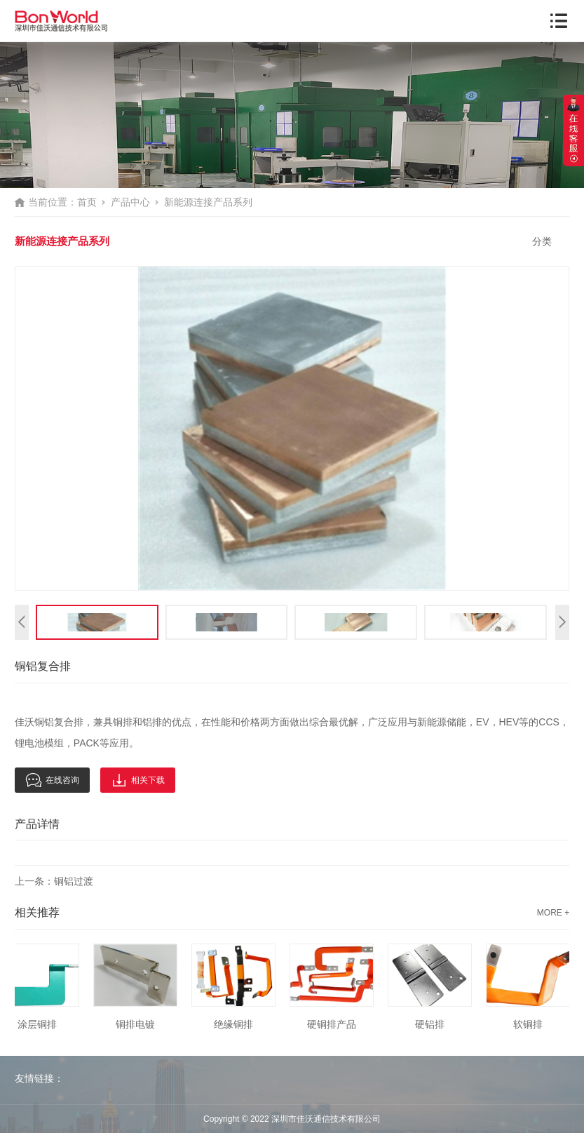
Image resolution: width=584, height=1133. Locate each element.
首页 (87, 202)
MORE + (553, 913)
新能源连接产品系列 (208, 202)
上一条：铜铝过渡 (54, 881)
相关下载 (138, 780)
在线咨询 (52, 780)
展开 (573, 130)
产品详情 (37, 824)
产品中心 (130, 202)
